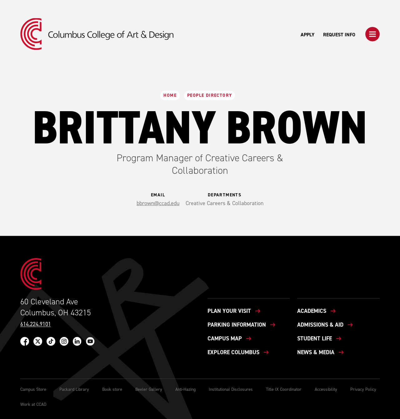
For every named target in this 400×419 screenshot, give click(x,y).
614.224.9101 (35, 324)
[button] (372, 34)
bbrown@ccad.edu (158, 203)
